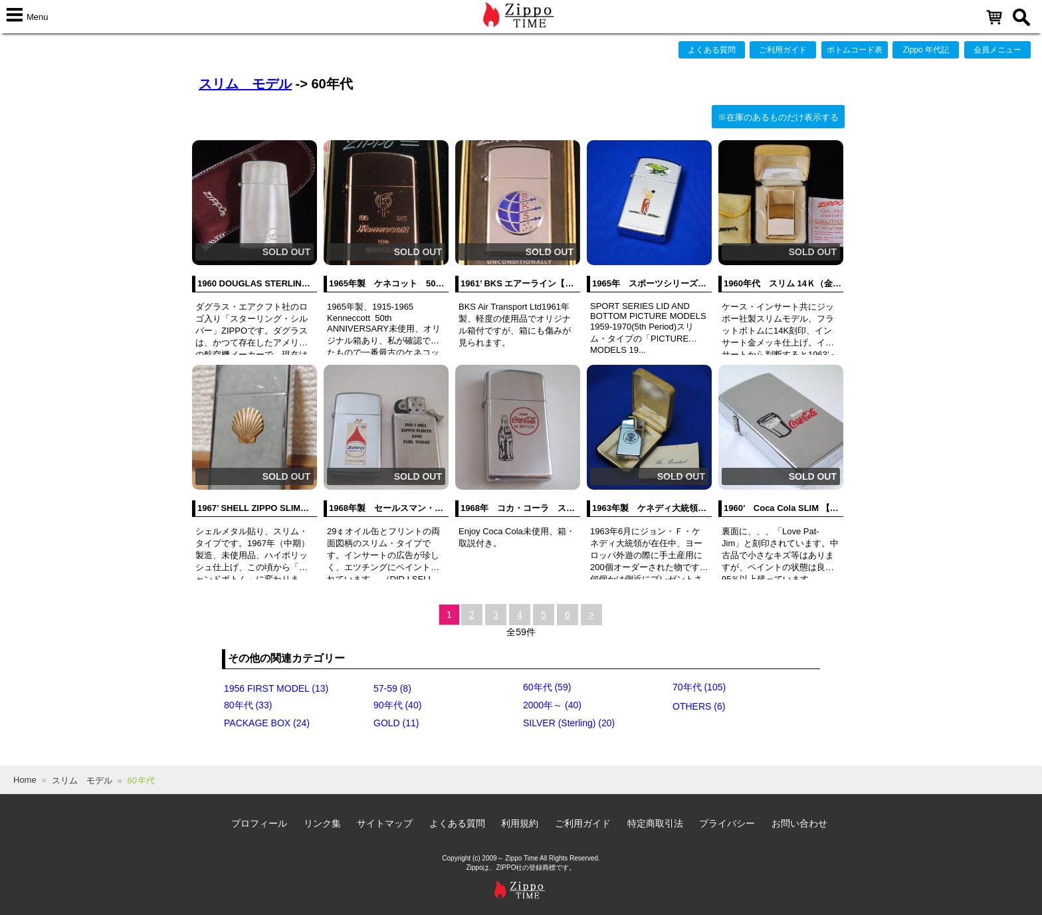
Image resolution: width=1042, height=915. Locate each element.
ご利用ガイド (783, 49)
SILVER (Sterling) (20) (569, 723)
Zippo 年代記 (926, 49)
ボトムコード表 (855, 49)
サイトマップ (385, 823)
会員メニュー (997, 49)
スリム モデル (245, 83)
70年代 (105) (699, 687)
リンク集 (322, 823)
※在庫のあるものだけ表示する (778, 117)
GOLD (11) (396, 723)
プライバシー (727, 823)
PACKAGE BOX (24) (267, 723)
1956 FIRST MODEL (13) (276, 688)
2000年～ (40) (552, 705)
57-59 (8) (392, 688)
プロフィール (259, 823)
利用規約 (519, 823)
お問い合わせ (799, 823)
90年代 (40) (397, 705)
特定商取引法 (655, 823)
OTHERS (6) (699, 706)
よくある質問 (712, 49)
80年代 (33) (248, 705)
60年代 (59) (547, 687)
